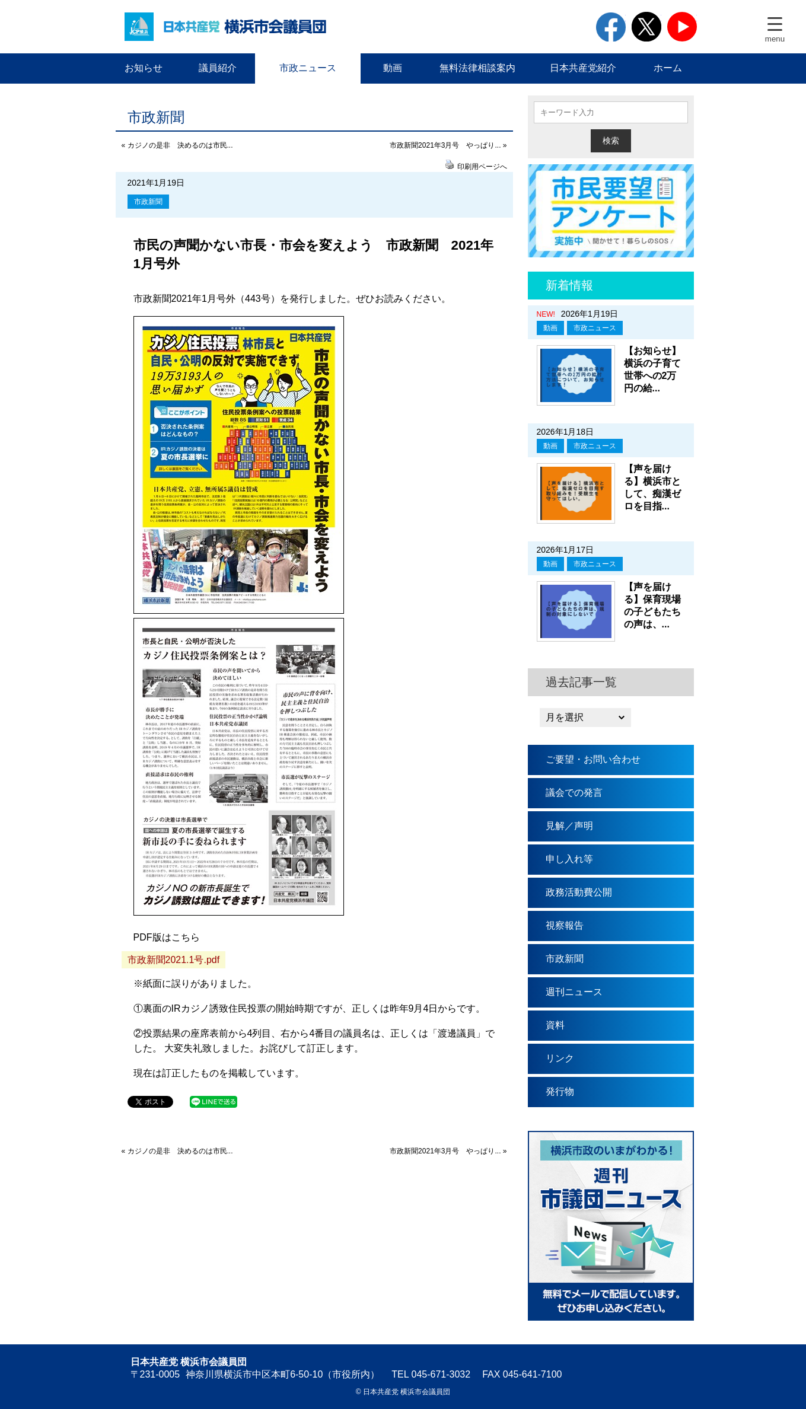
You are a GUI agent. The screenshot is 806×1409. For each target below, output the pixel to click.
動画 (392, 68)
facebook (611, 27)
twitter (646, 27)
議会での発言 (574, 793)
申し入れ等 (569, 859)
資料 (555, 1025)
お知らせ (144, 68)
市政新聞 (148, 201)
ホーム (668, 68)
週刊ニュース (574, 992)
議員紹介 (218, 68)
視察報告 (565, 925)
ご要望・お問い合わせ (593, 759)
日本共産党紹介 (583, 68)
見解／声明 (569, 826)
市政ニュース (307, 68)
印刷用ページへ (482, 166)
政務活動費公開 (579, 892)
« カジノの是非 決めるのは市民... (177, 145)
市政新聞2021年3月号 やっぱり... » (448, 145)
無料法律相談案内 (477, 68)
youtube (682, 27)
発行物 (560, 1091)
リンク (560, 1058)
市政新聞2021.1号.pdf (174, 960)
